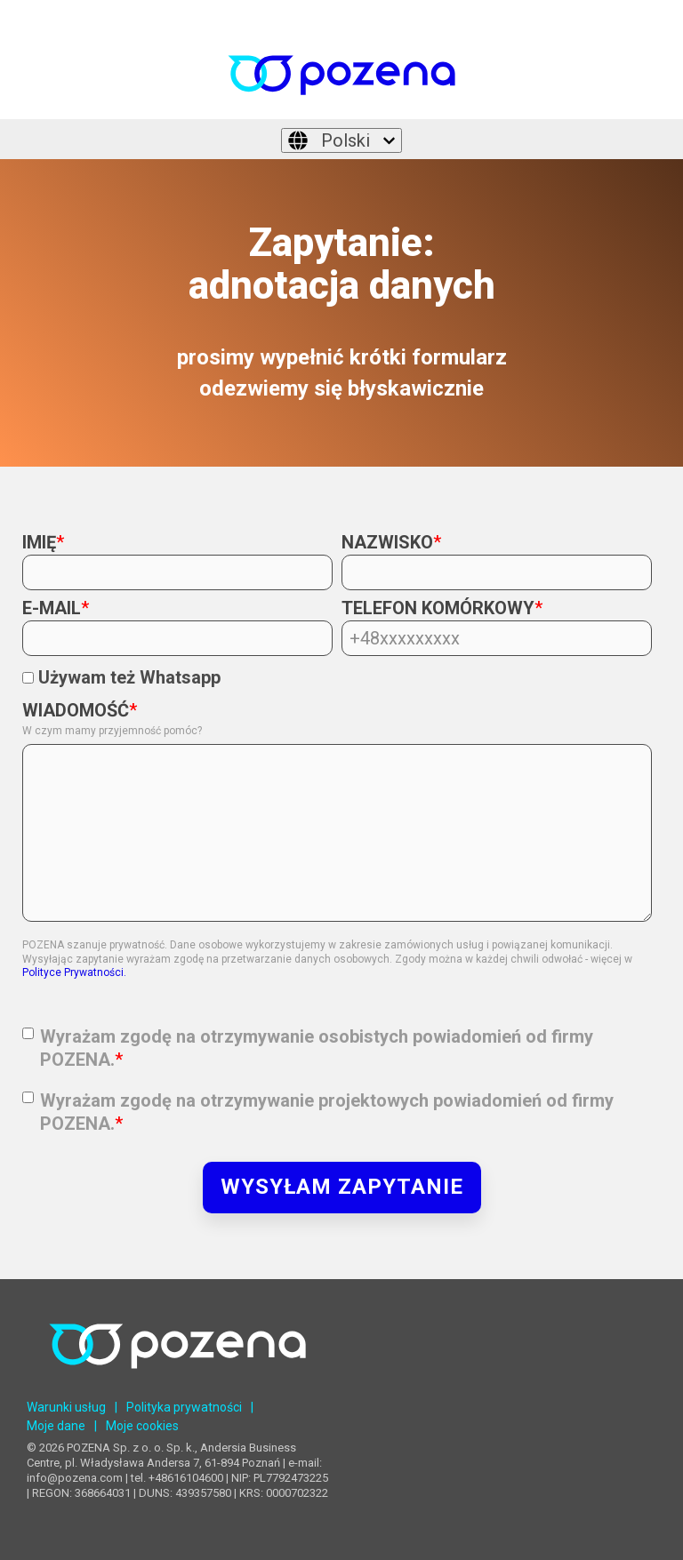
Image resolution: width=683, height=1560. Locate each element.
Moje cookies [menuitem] (142, 1426)
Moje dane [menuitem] (56, 1426)
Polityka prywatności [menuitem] (184, 1407)
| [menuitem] (116, 1407)
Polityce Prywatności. (74, 972)
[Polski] (341, 140)
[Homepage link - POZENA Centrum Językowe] (177, 1382)
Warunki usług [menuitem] (66, 1407)
